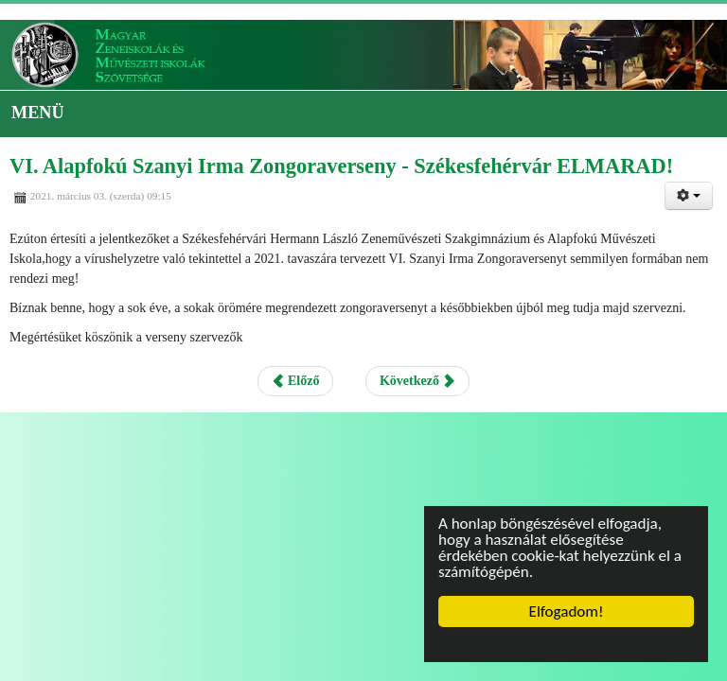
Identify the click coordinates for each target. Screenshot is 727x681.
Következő (417, 381)
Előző (296, 381)
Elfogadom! (566, 611)
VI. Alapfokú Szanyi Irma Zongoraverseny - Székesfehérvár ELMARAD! (341, 166)
